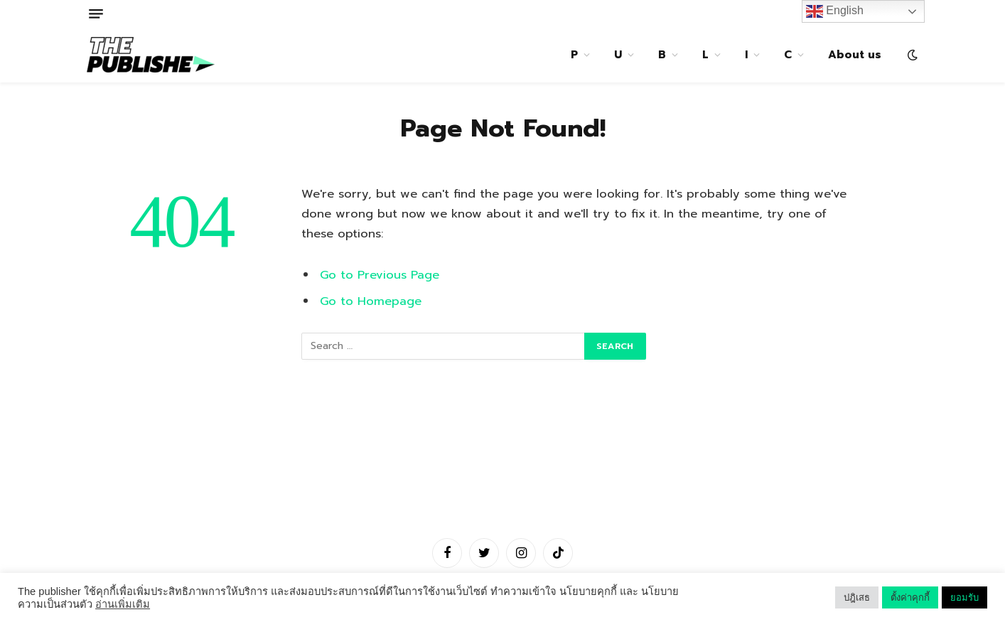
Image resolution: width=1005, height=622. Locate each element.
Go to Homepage (370, 301)
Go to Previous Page (379, 275)
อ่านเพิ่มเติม (122, 604)
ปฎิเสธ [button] (857, 597)
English (835, 11)
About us (854, 55)
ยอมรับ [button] (964, 597)
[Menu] (96, 14)
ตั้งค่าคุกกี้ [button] (910, 597)
